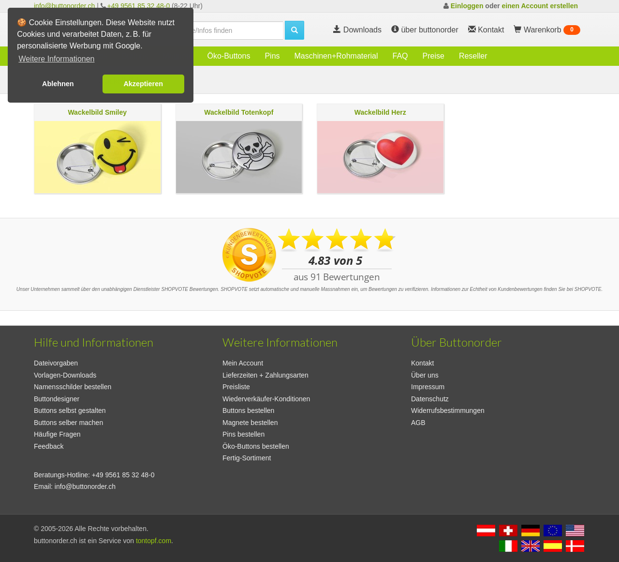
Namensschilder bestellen (72, 387)
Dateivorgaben (56, 363)
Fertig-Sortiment (246, 458)
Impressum (427, 387)
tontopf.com (153, 541)
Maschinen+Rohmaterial (336, 56)
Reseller (473, 56)
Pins (272, 56)
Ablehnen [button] (58, 84)
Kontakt (422, 363)
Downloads (357, 30)
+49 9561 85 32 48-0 (138, 6)
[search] (222, 30)
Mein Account (242, 363)
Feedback (48, 446)
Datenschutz (430, 399)
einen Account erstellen (540, 6)
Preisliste (236, 387)
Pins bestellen (243, 434)
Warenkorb (547, 30)
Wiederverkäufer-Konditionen (266, 399)
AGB (418, 422)
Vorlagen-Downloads (65, 375)
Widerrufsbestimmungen (448, 410)
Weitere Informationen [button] (56, 59)
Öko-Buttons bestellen (255, 446)
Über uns (425, 375)
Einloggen (467, 6)
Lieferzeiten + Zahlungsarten (265, 375)
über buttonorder (424, 30)
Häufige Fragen (57, 434)
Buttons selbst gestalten (70, 410)
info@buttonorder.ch (64, 6)
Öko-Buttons (228, 56)
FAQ (400, 56)
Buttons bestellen (248, 410)
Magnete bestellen (250, 422)
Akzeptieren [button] (143, 84)
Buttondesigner (56, 399)
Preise (433, 56)
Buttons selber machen (68, 422)
